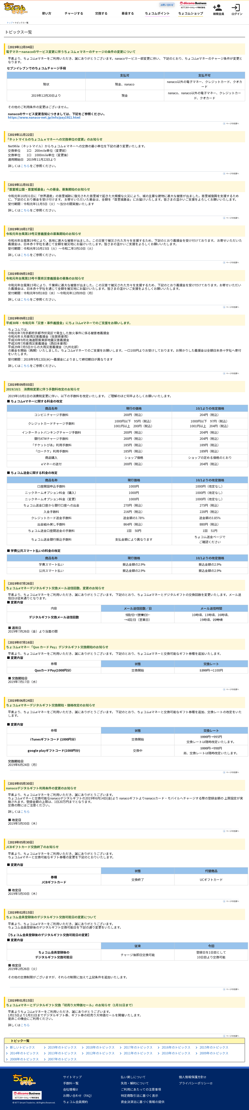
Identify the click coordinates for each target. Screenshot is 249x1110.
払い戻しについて (133, 1077)
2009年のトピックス (214, 1053)
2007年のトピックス (62, 1059)
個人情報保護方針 (192, 1077)
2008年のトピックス (24, 1059)
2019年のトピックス (62, 1047)
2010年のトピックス (176, 1053)
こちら (25, 165)
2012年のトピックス (100, 1053)
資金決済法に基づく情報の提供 (142, 1101)
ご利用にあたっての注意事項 (141, 1089)
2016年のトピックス (176, 1047)
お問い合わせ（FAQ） (78, 1095)
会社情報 (70, 1089)
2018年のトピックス (100, 1047)
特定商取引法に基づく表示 (139, 1095)
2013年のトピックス (62, 1053)
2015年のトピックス (214, 1047)
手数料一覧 (71, 1083)
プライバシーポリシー (195, 1083)
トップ (10, 22)
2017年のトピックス (138, 1047)
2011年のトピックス (138, 1053)
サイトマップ (72, 1077)
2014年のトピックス (24, 1053)
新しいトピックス (22, 1047)
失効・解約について (135, 1083)
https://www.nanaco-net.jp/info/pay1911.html (44, 117)
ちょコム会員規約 (75, 1101)
